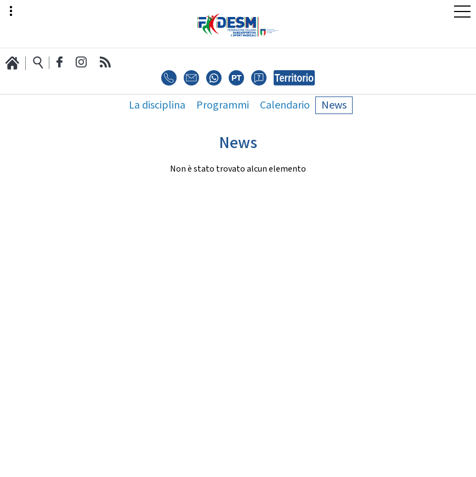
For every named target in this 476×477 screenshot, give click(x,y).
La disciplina (157, 105)
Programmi (222, 105)
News (334, 105)
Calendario (285, 105)
